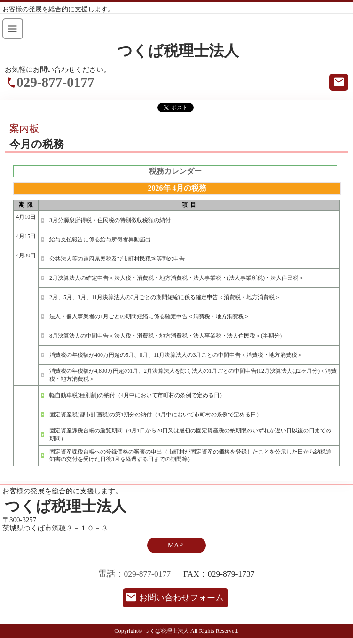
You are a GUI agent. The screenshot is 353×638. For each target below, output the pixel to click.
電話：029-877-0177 (134, 573)
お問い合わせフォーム (181, 597)
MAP (175, 545)
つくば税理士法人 (178, 51)
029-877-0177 (55, 82)
